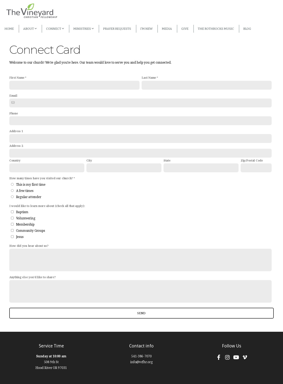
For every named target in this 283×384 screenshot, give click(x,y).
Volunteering (25, 218)
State (167, 160)
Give (185, 29)
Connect (55, 29)
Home (9, 29)
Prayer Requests (117, 29)
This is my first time (30, 185)
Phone (13, 113)
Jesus (20, 237)
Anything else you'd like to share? (32, 277)
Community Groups (30, 231)
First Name (16, 77)
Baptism (22, 212)
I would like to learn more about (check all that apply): (47, 206)
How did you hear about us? (29, 245)
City (89, 160)
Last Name (149, 77)
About (30, 29)
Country (14, 160)
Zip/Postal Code (252, 160)
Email (13, 95)
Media (167, 29)
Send (141, 313)
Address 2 (16, 145)
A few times (24, 191)
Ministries (83, 29)
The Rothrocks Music (216, 29)
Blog (247, 29)
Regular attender (28, 197)
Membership (25, 224)
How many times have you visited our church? (41, 178)
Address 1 (16, 131)
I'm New (146, 29)
